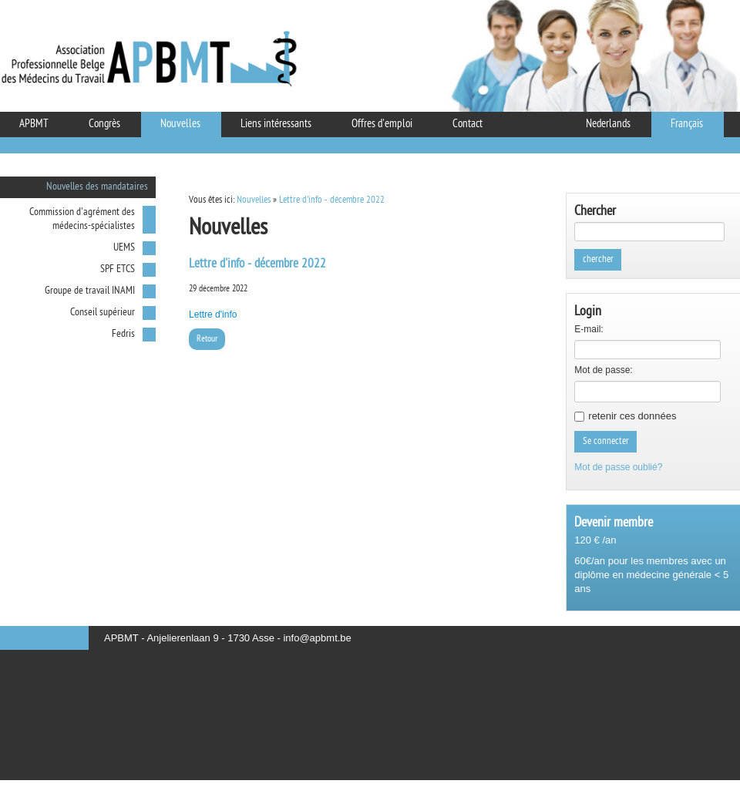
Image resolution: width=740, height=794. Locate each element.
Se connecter (606, 441)
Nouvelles (254, 200)
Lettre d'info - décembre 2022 (332, 200)
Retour (207, 339)
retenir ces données (632, 416)
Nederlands (608, 124)
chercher (598, 259)
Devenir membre (613, 523)
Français (687, 124)
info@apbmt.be (317, 638)
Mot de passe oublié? (618, 467)
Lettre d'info (213, 314)
